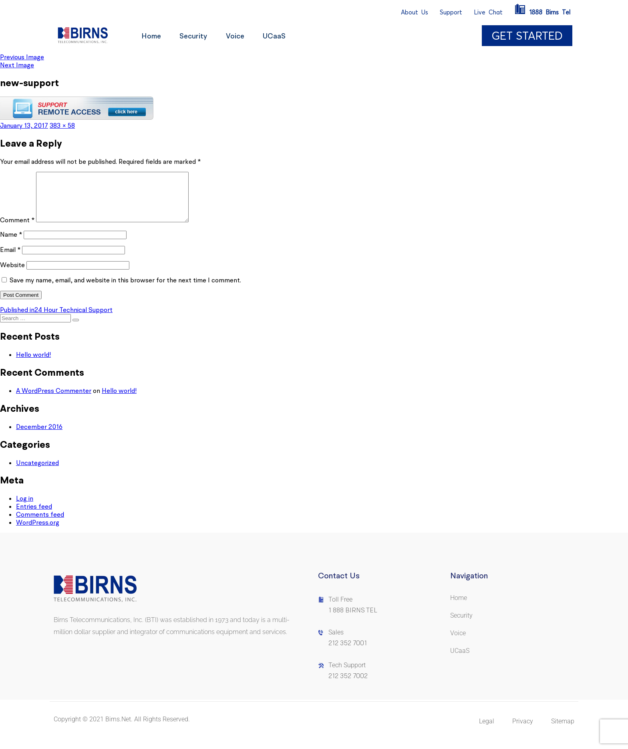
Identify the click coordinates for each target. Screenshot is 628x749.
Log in (24, 508)
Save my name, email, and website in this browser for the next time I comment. (125, 290)
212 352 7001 (347, 652)
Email (10, 259)
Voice (238, 35)
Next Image (17, 65)
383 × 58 (62, 125)
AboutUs (414, 12)
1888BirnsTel (542, 12)
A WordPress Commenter (53, 400)
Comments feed (40, 524)
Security (195, 35)
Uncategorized (37, 472)
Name (11, 244)
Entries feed (34, 516)
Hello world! (33, 364)
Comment (17, 230)
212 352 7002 (348, 685)
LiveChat (488, 12)
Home (152, 35)
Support (451, 12)
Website (12, 274)
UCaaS (279, 35)
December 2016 (39, 436)
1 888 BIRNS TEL (352, 620)
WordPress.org (37, 532)
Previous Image (22, 57)
